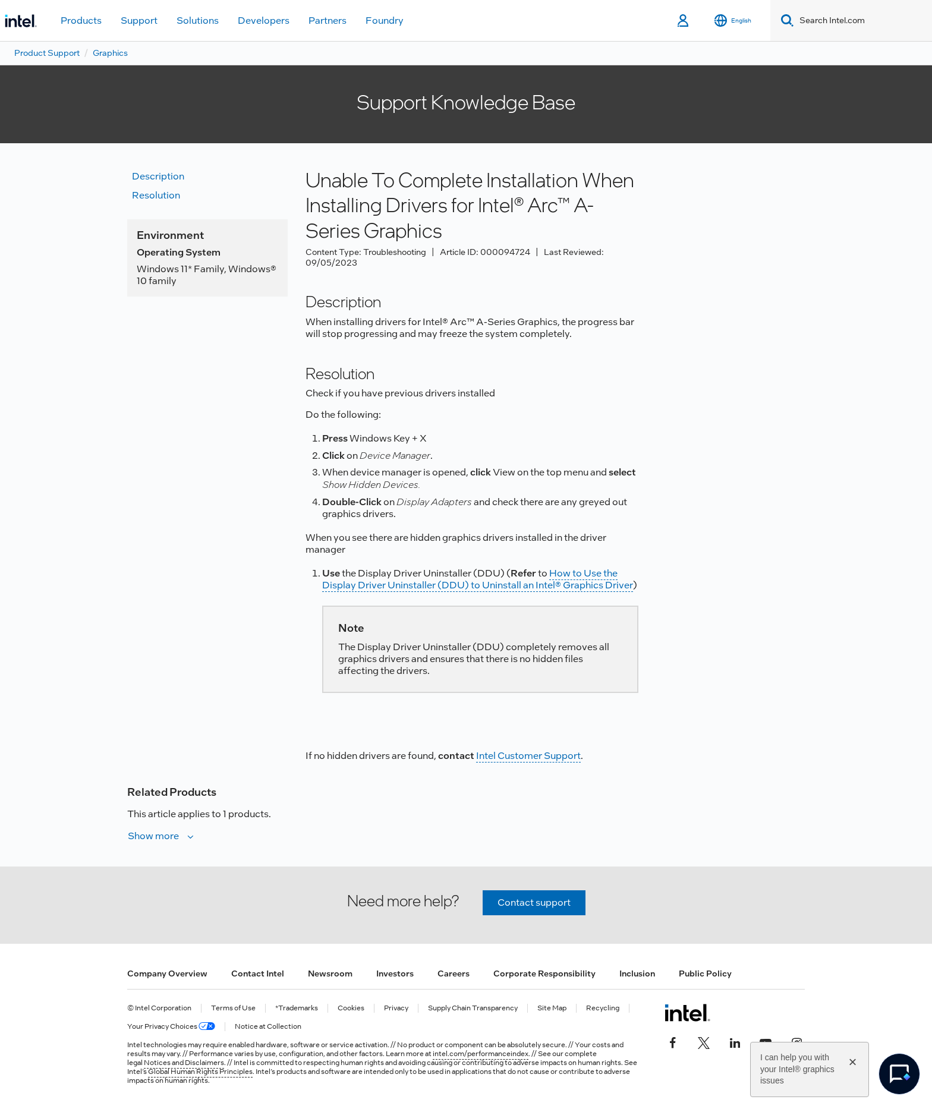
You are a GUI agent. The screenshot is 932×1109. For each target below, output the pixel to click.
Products (81, 20)
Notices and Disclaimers (184, 1062)
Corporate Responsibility (544, 973)
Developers (263, 20)
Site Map (551, 1008)
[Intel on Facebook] (673, 1041)
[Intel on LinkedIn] (734, 1041)
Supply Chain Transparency (473, 1008)
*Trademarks (296, 1008)
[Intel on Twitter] (703, 1041)
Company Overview (167, 973)
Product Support (47, 53)
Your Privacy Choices (171, 1026)
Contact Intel (257, 973)
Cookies (351, 1008)
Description (158, 176)
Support (139, 20)
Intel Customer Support (528, 755)
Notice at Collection (268, 1026)
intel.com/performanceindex (480, 1053)
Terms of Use (233, 1008)
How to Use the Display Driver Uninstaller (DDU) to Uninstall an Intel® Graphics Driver (477, 579)
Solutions (198, 20)
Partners (327, 20)
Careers (453, 973)
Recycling (602, 1008)
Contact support (534, 902)
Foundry (385, 20)
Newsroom (330, 973)
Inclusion (637, 973)
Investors (395, 973)
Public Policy (705, 973)
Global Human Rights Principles (200, 1071)
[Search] (784, 20)
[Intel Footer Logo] (687, 1013)
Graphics (110, 53)
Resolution (156, 195)
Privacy (396, 1008)
